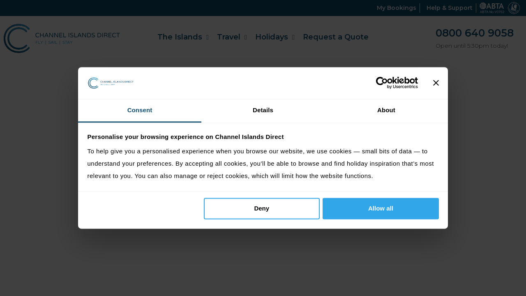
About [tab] (386, 109)
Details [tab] (263, 109)
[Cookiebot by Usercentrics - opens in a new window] (382, 83)
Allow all (380, 208)
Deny (261, 208)
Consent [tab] (139, 109)
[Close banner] (436, 83)
